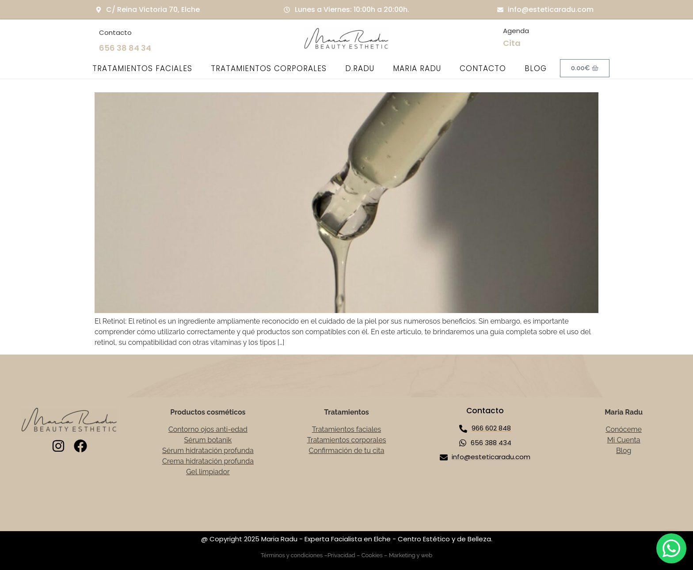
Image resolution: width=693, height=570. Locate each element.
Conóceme (623, 429)
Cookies (372, 555)
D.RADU (359, 68)
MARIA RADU (417, 68)
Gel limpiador (208, 472)
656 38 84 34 (125, 47)
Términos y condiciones (292, 555)
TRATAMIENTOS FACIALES (142, 68)
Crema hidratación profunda (208, 461)
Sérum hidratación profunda (208, 450)
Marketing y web (411, 555)
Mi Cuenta (623, 440)
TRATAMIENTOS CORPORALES (269, 68)
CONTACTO (483, 68)
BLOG (536, 68)
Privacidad (341, 555)
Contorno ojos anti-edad (208, 429)
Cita (512, 43)
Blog (623, 450)
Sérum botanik (208, 440)
